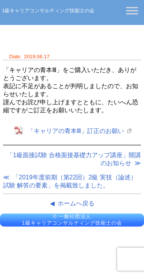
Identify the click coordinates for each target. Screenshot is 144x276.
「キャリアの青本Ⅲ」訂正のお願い (76, 131)
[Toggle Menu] (132, 10)
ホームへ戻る (76, 203)
